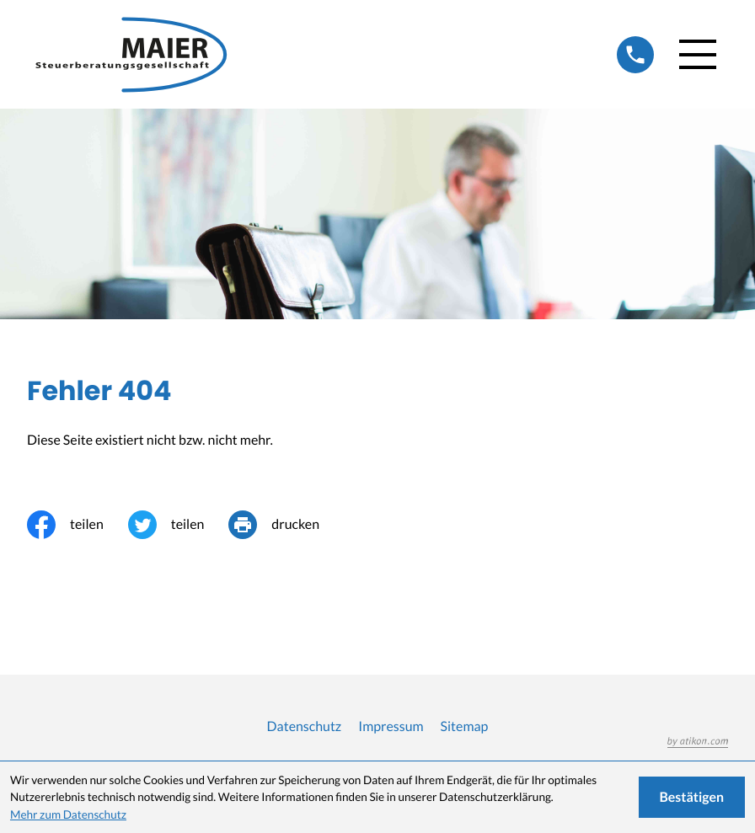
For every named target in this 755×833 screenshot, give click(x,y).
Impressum (390, 726)
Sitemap (465, 726)
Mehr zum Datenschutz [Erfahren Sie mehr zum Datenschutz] (68, 814)
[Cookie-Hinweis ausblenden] (692, 797)
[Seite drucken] (286, 524)
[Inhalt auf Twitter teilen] (178, 524)
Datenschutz (304, 726)
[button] (635, 54)
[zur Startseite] (136, 54)
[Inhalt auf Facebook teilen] (77, 524)
